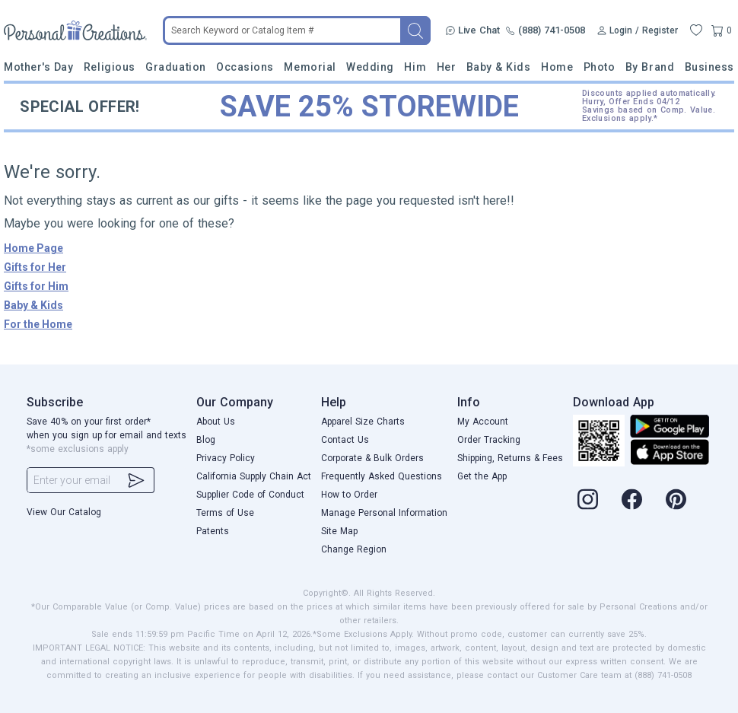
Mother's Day (38, 67)
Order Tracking (488, 439)
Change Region (353, 549)
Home (557, 67)
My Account (482, 421)
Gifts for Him (36, 286)
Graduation (175, 67)
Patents (212, 531)
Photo (600, 67)
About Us (215, 421)
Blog (205, 439)
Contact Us (345, 439)
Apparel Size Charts (363, 421)
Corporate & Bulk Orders (372, 458)
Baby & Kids (498, 67)
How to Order (349, 494)
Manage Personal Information (384, 513)
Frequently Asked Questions (381, 476)
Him (415, 67)
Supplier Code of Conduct (250, 494)
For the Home (38, 324)
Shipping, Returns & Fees (510, 458)
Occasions (245, 67)
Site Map (339, 531)
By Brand (649, 67)
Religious (109, 67)
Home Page (33, 248)
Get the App (482, 476)
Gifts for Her (35, 267)
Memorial (310, 67)
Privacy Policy (225, 458)
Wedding (370, 67)
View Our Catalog (64, 512)
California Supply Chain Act (253, 476)
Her (446, 67)
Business (709, 67)
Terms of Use (225, 513)
